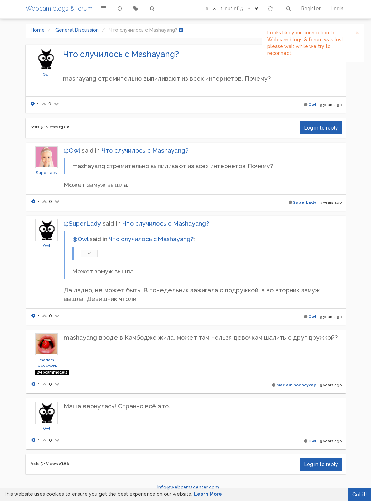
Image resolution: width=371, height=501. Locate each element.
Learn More (208, 494)
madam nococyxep (296, 385)
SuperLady (46, 172)
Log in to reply (321, 128)
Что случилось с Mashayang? (145, 150)
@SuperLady (82, 223)
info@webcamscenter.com (188, 487)
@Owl (72, 150)
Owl (45, 74)
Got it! (359, 494)
